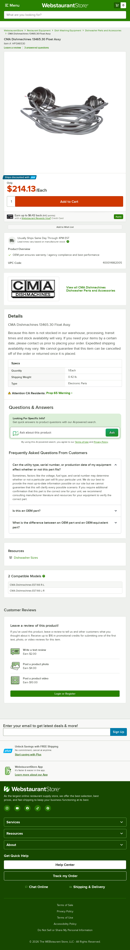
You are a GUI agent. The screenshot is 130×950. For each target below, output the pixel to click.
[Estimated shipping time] (68, 241)
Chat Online (36, 887)
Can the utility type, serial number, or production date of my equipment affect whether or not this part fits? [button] (62, 467)
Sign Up (118, 732)
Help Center (65, 865)
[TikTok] (38, 808)
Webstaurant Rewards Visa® (36, 218)
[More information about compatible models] (43, 576)
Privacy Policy (101, 442)
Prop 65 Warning (58, 393)
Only (10, 182)
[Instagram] (7, 808)
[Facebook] (27, 808)
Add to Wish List (65, 227)
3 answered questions (36, 47)
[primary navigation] (12, 5)
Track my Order (65, 876)
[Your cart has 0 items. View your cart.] (120, 5)
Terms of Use (82, 442)
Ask (112, 432)
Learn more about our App (31, 774)
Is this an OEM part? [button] (26, 511)
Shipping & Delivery (87, 887)
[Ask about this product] (65, 432)
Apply (119, 217)
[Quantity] (11, 201)
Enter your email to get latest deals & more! (40, 726)
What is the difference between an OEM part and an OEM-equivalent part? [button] (60, 525)
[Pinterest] (48, 808)
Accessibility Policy (65, 924)
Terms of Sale (65, 905)
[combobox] (65, 15)
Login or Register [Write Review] (65, 693)
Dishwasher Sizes (38, 557)
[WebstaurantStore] (53, 789)
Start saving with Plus (28, 754)
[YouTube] (17, 808)
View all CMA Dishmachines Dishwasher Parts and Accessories (90, 289)
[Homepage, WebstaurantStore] (65, 5)
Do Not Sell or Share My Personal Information (65, 930)
